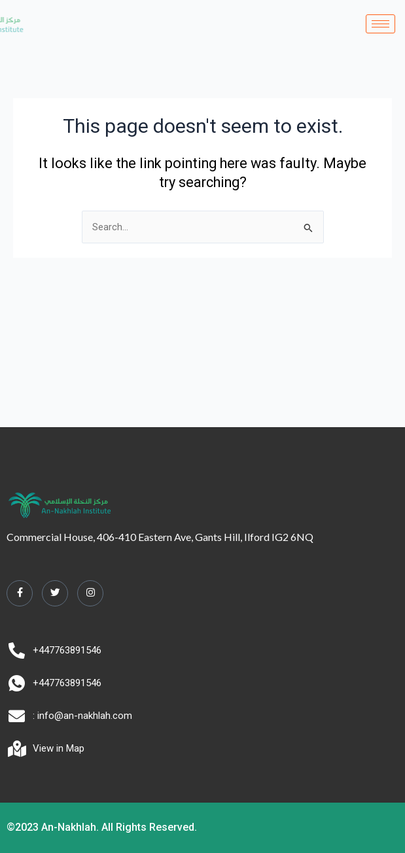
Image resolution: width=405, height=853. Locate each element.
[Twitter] (55, 593)
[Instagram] (90, 593)
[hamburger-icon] (380, 23)
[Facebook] (20, 593)
